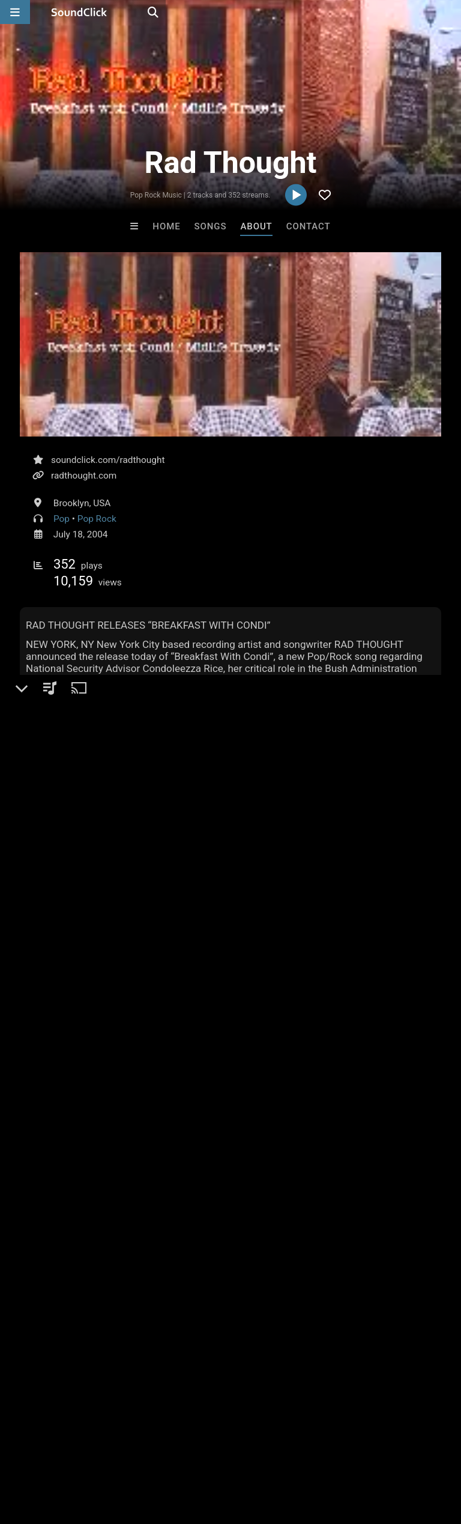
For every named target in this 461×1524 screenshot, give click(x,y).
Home (166, 226)
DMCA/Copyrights (223, 1452)
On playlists (54, 910)
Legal (324, 1452)
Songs (210, 226)
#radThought (238, 854)
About (256, 226)
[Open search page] (449, 12)
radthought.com (83, 475)
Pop (61, 518)
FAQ (50, 1452)
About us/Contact (106, 1452)
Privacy (286, 1452)
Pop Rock (96, 518)
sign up (67, 1088)
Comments (52, 1063)
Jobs (164, 1452)
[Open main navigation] (15, 12)
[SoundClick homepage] (79, 12)
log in (111, 1088)
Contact (308, 226)
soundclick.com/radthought (107, 460)
